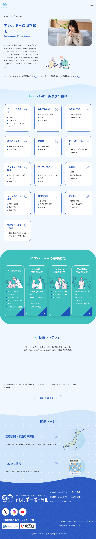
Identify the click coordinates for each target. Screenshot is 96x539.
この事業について (65, 521)
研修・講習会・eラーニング (60, 501)
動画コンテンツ (70, 76)
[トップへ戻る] (5, 5)
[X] (5, 512)
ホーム (6, 16)
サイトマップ (89, 521)
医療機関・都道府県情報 (59, 496)
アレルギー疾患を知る (58, 492)
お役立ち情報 (75, 492)
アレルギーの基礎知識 (48, 76)
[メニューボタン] (92, 3)
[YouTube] (23, 512)
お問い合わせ (78, 521)
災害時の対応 (76, 496)
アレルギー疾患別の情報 (23, 76)
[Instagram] (14, 512)
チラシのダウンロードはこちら (69, 525)
